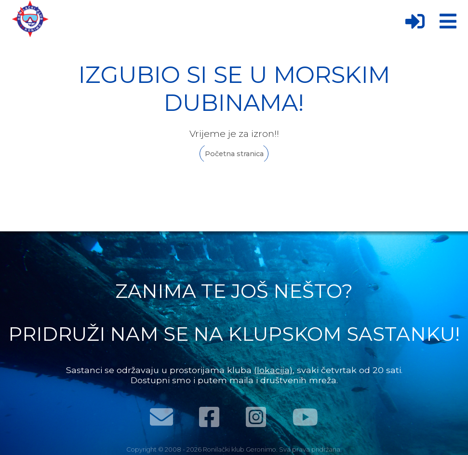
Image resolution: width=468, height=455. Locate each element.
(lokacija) (273, 370)
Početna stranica (234, 153)
